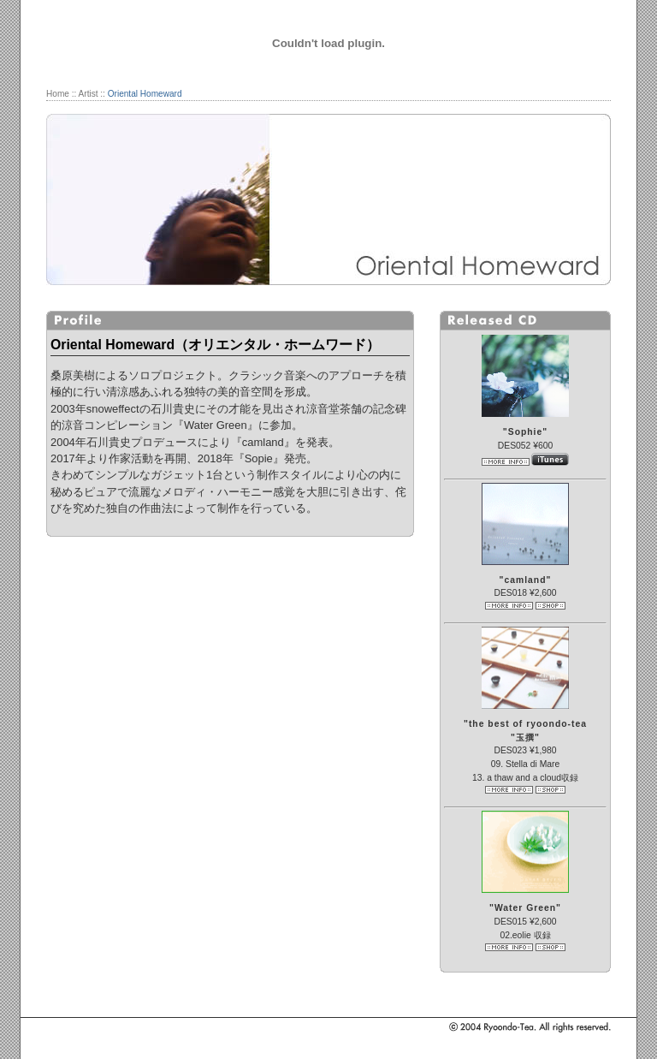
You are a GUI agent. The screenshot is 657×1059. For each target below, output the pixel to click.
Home (57, 93)
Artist (88, 93)
